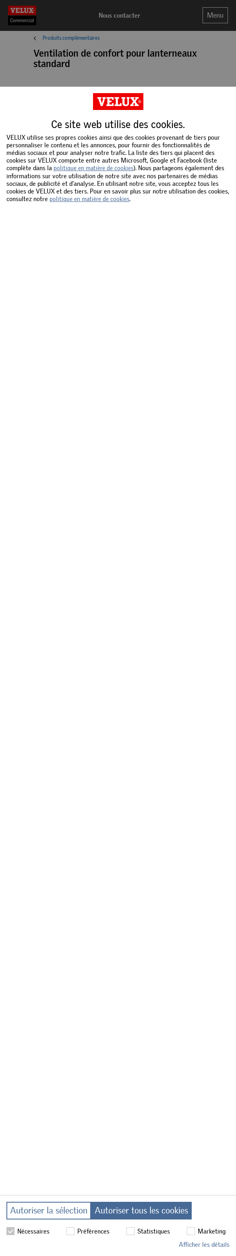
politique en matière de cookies (93, 168)
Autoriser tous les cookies (141, 1210)
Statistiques (148, 1231)
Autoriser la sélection (48, 1210)
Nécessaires (28, 1231)
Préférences (88, 1231)
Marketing (206, 1231)
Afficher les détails (204, 1244)
